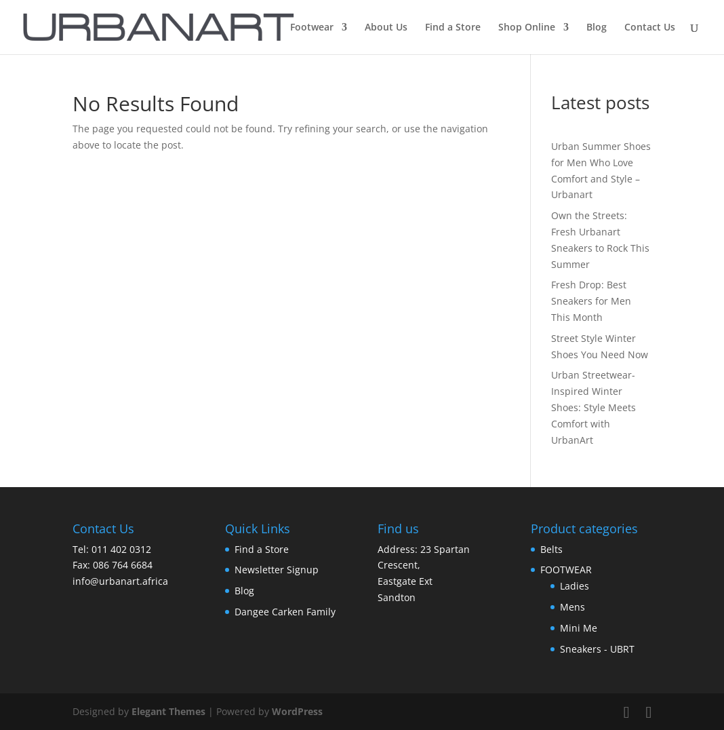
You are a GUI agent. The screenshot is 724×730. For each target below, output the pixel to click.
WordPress (297, 711)
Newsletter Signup (277, 569)
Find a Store (453, 27)
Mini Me (578, 627)
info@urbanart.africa (120, 581)
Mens (572, 606)
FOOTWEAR (566, 569)
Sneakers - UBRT (597, 648)
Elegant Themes (168, 711)
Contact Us (649, 27)
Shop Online (526, 27)
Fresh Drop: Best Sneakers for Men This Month (591, 301)
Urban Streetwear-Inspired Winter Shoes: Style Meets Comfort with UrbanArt (593, 407)
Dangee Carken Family (285, 611)
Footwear (312, 27)
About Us (386, 27)
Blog (596, 27)
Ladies (574, 585)
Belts (551, 549)
